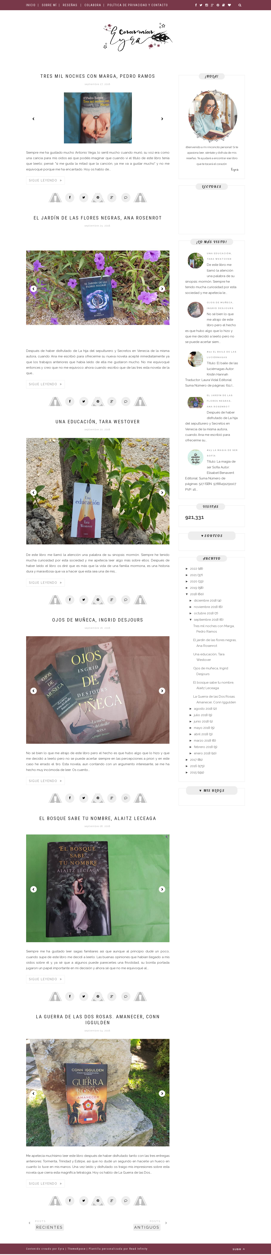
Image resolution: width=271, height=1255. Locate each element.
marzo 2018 (202, 740)
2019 (193, 588)
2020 (193, 581)
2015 (193, 772)
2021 (193, 575)
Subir (239, 1250)
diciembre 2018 (205, 600)
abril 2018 (201, 734)
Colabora (93, 5)
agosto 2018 (203, 709)
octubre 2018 (204, 613)
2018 (193, 594)
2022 (193, 569)
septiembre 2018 (206, 620)
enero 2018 (202, 753)
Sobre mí (49, 5)
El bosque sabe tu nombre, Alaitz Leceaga (97, 819)
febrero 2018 (203, 747)
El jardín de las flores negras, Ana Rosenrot (98, 218)
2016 (193, 766)
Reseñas (70, 5)
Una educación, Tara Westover (98, 422)
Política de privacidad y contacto (137, 5)
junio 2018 (201, 721)
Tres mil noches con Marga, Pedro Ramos (97, 76)
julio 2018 (201, 715)
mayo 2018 (202, 728)
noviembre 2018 (206, 607)
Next (162, 119)
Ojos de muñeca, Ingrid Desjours (97, 620)
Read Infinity (138, 1249)
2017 (193, 760)
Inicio (31, 5)
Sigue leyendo (45, 180)
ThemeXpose (77, 1249)
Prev (33, 119)
